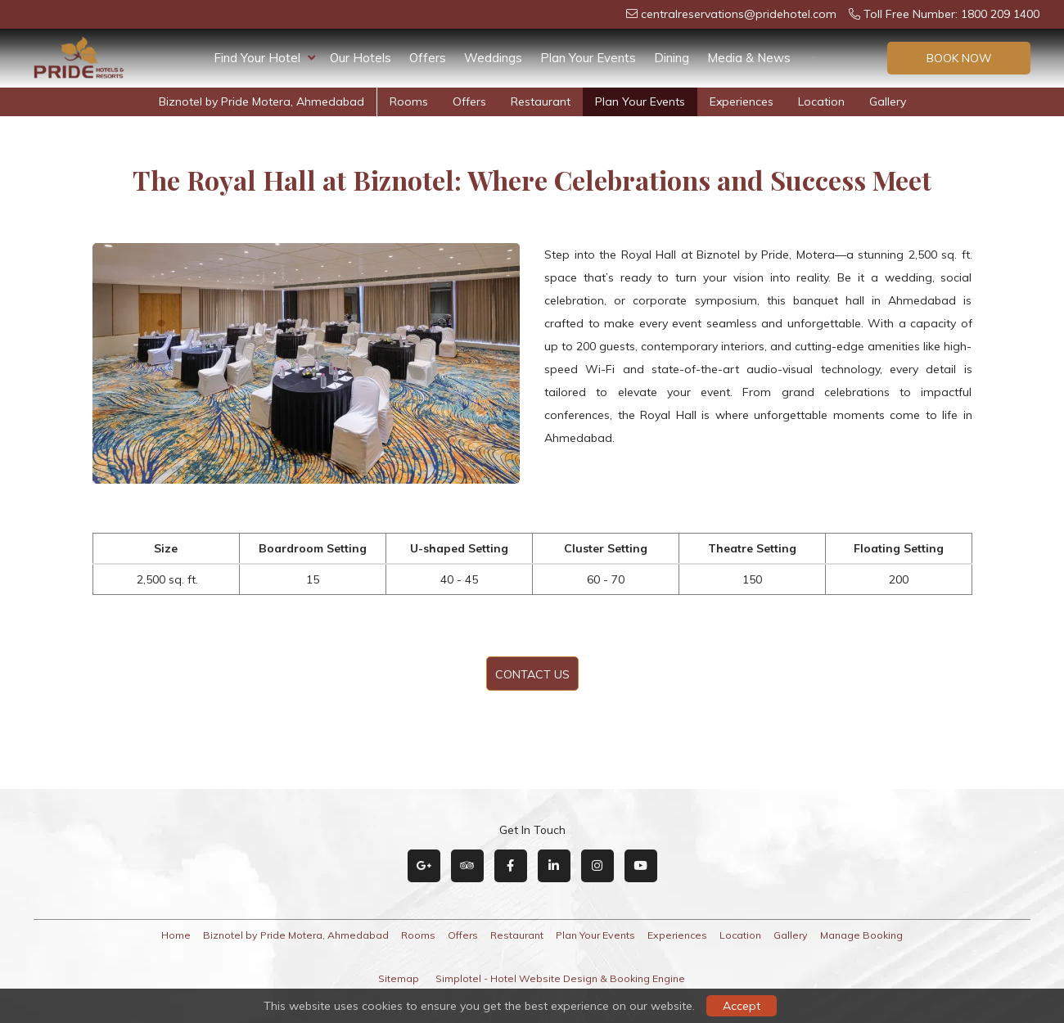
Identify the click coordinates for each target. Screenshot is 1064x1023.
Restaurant (540, 101)
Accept (741, 1005)
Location (821, 101)
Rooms (409, 101)
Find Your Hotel (264, 58)
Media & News (749, 57)
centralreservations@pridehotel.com (731, 14)
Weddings (493, 57)
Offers (427, 57)
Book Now (959, 58)
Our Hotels (360, 57)
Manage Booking (861, 935)
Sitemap (398, 978)
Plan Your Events (588, 57)
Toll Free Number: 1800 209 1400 (944, 14)
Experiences (741, 101)
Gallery (887, 101)
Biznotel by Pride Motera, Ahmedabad (261, 101)
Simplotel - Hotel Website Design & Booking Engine (560, 978)
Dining (671, 57)
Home (176, 935)
